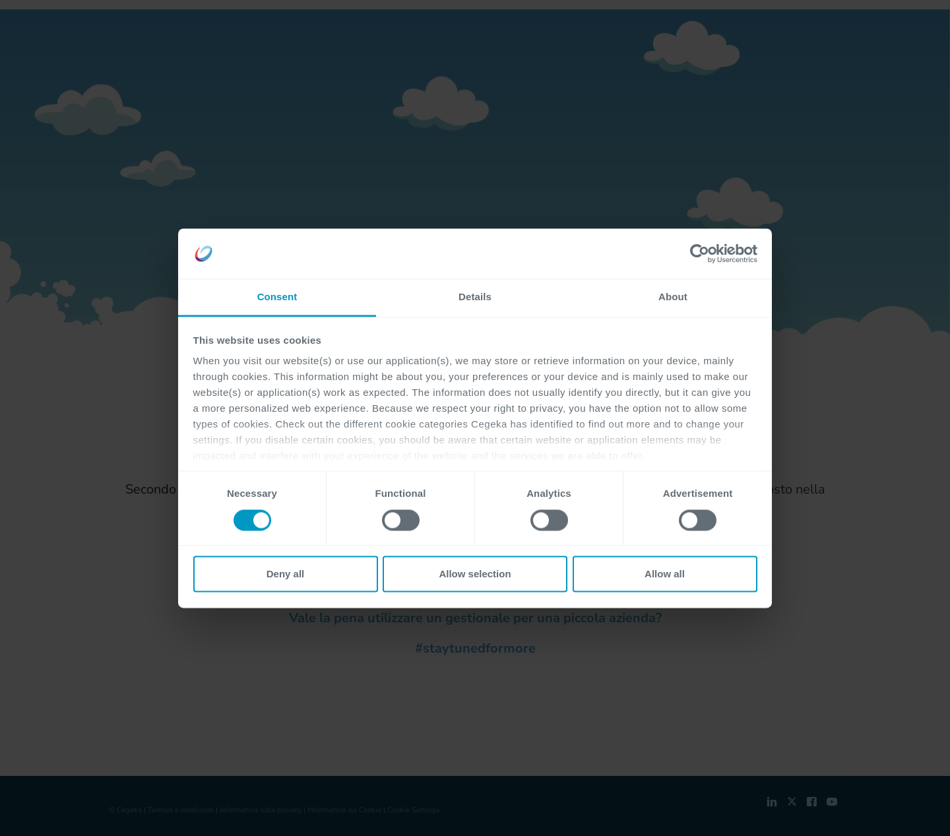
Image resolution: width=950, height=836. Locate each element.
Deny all (286, 574)
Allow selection (475, 574)
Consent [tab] (277, 297)
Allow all (665, 574)
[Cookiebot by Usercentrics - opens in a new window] (699, 253)
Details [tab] (475, 297)
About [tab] (672, 297)
